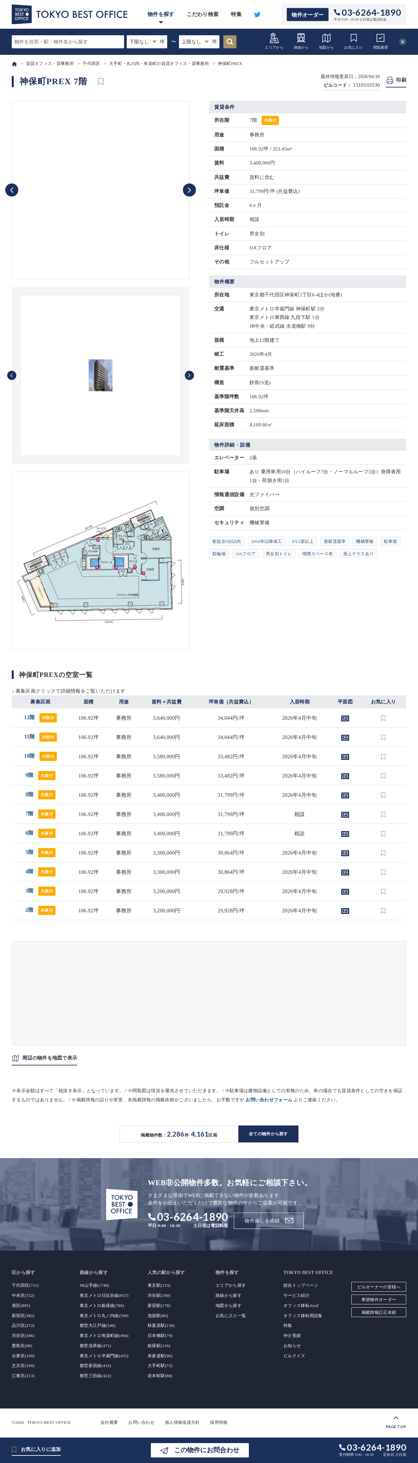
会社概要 (109, 1422)
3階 (40, 890)
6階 (40, 833)
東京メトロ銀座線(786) (102, 1305)
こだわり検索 (203, 14)
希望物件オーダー (379, 1299)
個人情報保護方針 (182, 1422)
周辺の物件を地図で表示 (49, 1058)
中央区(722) (23, 1295)
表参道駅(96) (160, 1355)
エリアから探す (231, 1285)
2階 (40, 910)
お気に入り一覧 (231, 1315)
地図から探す (229, 1305)
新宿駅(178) (159, 1305)
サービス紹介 (296, 1295)
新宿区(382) (23, 1315)
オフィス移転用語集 (303, 1315)
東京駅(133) (159, 1285)
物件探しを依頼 (262, 1220)
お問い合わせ (141, 1422)
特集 (236, 14)
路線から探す (229, 1295)
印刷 (401, 80)
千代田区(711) (25, 1285)
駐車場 (390, 541)
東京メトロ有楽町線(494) (104, 1335)
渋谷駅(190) (159, 1295)
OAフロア (245, 553)
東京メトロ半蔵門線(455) (104, 1355)
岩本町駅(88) (160, 1375)
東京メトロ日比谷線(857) (104, 1295)
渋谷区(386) (23, 1335)
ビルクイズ (294, 1355)
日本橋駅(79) (160, 1335)
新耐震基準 (335, 541)
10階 (40, 756)
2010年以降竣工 (266, 541)
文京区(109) (23, 1365)
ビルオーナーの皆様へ (379, 1286)
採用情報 (218, 1422)
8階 (40, 794)
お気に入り (353, 41)
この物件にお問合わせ (206, 1450)
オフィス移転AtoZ (301, 1305)
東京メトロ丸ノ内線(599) (104, 1315)
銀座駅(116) (159, 1345)
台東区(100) (23, 1355)
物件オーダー (308, 14)
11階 (40, 736)
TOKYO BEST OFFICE (49, 1422)
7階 (40, 813)
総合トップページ (300, 1285)
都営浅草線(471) (95, 1345)
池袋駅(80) (158, 1315)
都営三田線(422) (95, 1375)
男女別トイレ (279, 553)
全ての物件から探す (268, 1133)
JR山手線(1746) (94, 1285)
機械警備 (364, 541)
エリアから (274, 41)
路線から (301, 41)
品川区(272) (23, 1325)
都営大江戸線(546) (97, 1325)
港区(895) (21, 1305)
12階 (40, 717)
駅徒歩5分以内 (227, 541)
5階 (40, 852)
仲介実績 (292, 1335)
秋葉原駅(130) (161, 1325)
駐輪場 (219, 553)
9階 (40, 775)
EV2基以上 (303, 541)
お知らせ (292, 1345)
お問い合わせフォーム (269, 1099)
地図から (326, 41)
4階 (40, 871)
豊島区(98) (22, 1345)
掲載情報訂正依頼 (379, 1312)
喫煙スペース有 (317, 553)
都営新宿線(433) (95, 1365)
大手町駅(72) (160, 1365)
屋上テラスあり (358, 553)
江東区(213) (23, 1375)
